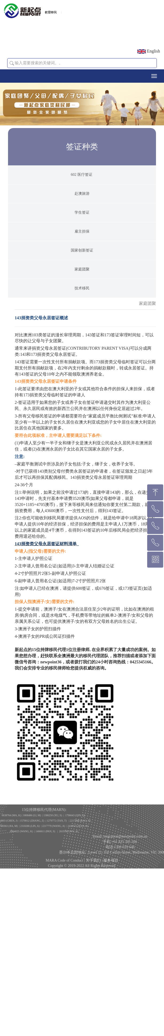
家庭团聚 (82, 300)
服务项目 (110, 866)
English (148, 51)
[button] (12, 63)
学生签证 (82, 243)
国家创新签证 (82, 281)
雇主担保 (82, 262)
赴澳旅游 (82, 224)
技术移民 (82, 319)
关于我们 (93, 866)
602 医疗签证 (82, 205)
